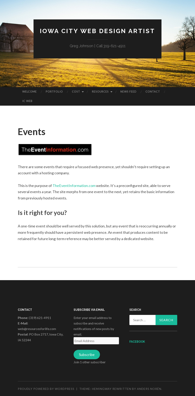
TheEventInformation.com (74, 185)
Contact (153, 91)
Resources (100, 91)
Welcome (29, 91)
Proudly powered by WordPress (46, 388)
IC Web (27, 101)
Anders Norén (149, 388)
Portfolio (54, 91)
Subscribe (87, 354)
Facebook (137, 341)
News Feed (128, 91)
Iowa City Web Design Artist (98, 31)
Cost (76, 91)
